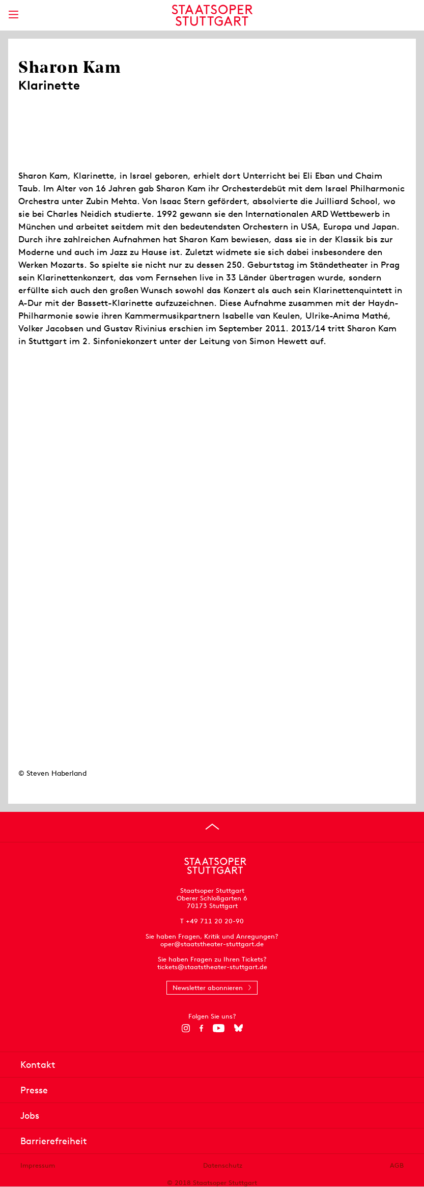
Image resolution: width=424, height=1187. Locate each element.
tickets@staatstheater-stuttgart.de (212, 967)
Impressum (37, 1165)
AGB (397, 1165)
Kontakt (37, 1064)
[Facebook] (201, 1028)
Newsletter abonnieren (208, 987)
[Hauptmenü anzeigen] (13, 14)
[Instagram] (185, 1028)
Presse (34, 1090)
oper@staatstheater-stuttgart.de (212, 944)
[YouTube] (218, 1028)
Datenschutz (222, 1165)
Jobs (29, 1115)
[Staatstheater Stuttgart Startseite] (212, 15)
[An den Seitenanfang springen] (212, 826)
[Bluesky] (238, 1028)
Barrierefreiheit (53, 1141)
